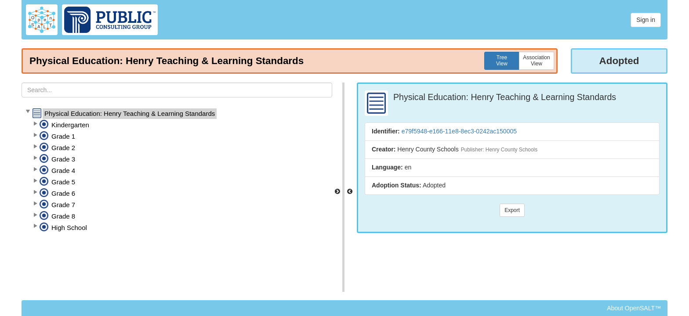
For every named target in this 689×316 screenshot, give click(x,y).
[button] (27, 111)
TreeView (502, 60)
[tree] (177, 171)
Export (512, 210)
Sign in (645, 19)
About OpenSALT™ (634, 308)
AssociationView (536, 60)
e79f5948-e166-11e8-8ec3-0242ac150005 (459, 131)
